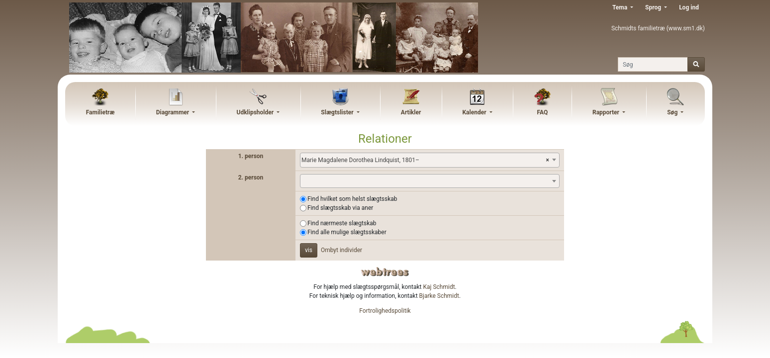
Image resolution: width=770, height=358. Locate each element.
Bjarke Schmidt (439, 295)
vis (308, 250)
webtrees (385, 272)
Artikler (411, 112)
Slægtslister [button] (338, 112)
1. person (251, 156)
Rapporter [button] (606, 112)
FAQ (542, 112)
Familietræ (100, 112)
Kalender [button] (474, 112)
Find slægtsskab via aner (340, 207)
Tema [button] (620, 7)
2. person (251, 177)
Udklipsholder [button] (255, 112)
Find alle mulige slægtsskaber (346, 232)
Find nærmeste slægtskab (342, 223)
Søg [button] (673, 112)
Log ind (689, 7)
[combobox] (430, 160)
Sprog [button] (654, 7)
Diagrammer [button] (173, 112)
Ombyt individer (341, 250)
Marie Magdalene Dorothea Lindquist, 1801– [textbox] (425, 160)
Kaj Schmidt (439, 286)
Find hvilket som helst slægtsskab (352, 198)
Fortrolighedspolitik (384, 310)
